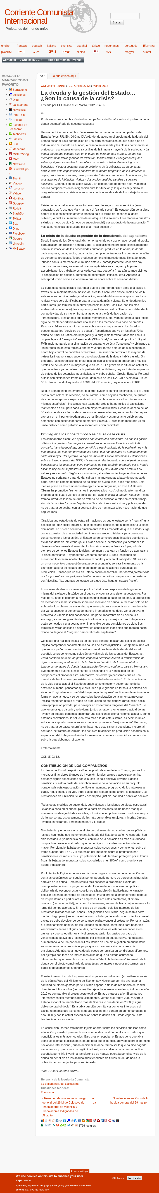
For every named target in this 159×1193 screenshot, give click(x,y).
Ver (44, 76)
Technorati (19, 134)
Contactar (9, 59)
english (5, 45)
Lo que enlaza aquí (64, 76)
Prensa (76, 59)
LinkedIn (18, 243)
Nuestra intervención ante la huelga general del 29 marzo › (129, 1100)
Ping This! (19, 114)
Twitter (17, 218)
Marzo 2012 (100, 85)
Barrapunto (20, 89)
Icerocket (18, 188)
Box (15, 223)
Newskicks (19, 109)
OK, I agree (118, 1178)
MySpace (19, 248)
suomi (147, 51)
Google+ (18, 203)
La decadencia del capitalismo (60, 1083)
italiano (51, 45)
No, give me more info (37, 1189)
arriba (94, 1100)
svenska (66, 45)
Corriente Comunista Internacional (38, 17)
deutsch (37, 45)
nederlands (112, 45)
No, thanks (134, 1178)
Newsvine (19, 164)
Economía (47, 1092)
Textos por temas (58, 59)
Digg (16, 99)
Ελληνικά (149, 45)
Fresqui (17, 119)
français (22, 45)
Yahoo (17, 193)
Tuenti (17, 178)
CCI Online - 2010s (53, 85)
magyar (129, 51)
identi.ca (18, 198)
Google (17, 238)
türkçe (96, 45)
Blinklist (17, 139)
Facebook (19, 233)
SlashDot (18, 213)
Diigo (16, 228)
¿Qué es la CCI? (31, 59)
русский (6, 51)
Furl (15, 144)
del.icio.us (19, 94)
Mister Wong (21, 154)
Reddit (17, 208)
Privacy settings (79, 1171)
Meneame (19, 149)
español (82, 45)
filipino (81, 51)
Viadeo (17, 183)
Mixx (16, 159)
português (131, 45)
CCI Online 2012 (79, 85)
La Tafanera (20, 104)
